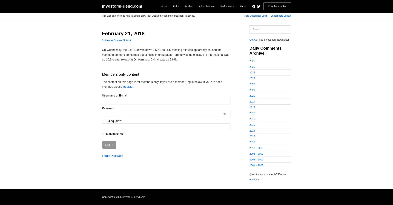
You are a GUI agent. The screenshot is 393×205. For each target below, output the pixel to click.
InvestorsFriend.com (122, 6)
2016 (252, 119)
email (252, 180)
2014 (252, 131)
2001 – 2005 (257, 166)
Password (108, 108)
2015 (252, 125)
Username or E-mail (114, 95)
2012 (252, 143)
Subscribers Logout (281, 15)
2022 (252, 84)
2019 (252, 102)
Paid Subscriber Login (255, 15)
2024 (252, 72)
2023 (252, 78)
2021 (252, 90)
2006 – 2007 (257, 154)
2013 (252, 137)
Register (128, 86)
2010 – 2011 (257, 148)
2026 (252, 61)
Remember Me (113, 133)
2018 (252, 107)
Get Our (254, 39)
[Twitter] (258, 6)
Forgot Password (112, 155)
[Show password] (224, 114)
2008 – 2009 (257, 160)
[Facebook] (253, 6)
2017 (252, 113)
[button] (277, 6)
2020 (252, 96)
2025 (252, 67)
